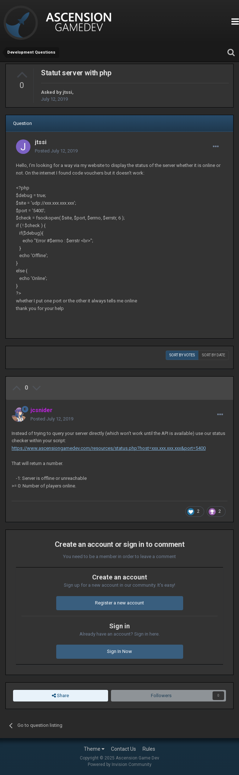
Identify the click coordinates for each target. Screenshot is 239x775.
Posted (56, 151)
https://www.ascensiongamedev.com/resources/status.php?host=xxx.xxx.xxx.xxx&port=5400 (109, 448)
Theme (94, 749)
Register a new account (119, 603)
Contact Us (123, 749)
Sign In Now (119, 651)
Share (60, 695)
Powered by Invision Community (120, 764)
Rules (149, 749)
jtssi (67, 92)
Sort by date (213, 355)
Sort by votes (182, 355)
